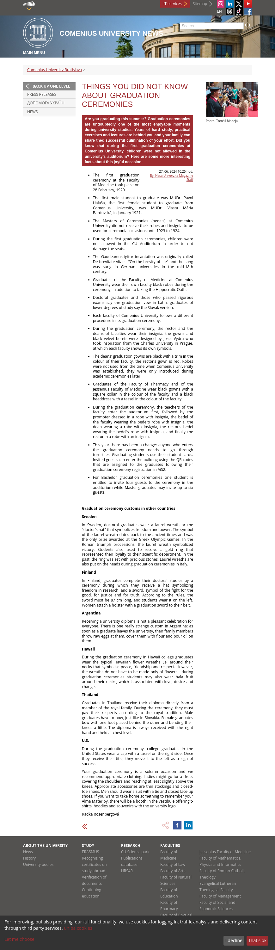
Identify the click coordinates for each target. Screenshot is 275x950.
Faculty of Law (172, 864)
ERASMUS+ (91, 851)
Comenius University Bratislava (54, 69)
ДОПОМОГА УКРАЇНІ (45, 103)
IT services (172, 3)
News (32, 111)
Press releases (41, 94)
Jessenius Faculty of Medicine (225, 851)
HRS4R (127, 870)
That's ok (257, 940)
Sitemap (200, 3)
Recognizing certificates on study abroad (94, 864)
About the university (45, 845)
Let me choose (19, 939)
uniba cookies (78, 928)
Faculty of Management (220, 896)
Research (130, 845)
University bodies (38, 864)
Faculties (170, 845)
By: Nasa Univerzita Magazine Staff (171, 177)
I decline (233, 940)
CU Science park (135, 851)
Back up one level (51, 86)
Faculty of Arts (172, 870)
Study (88, 845)
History (29, 858)
